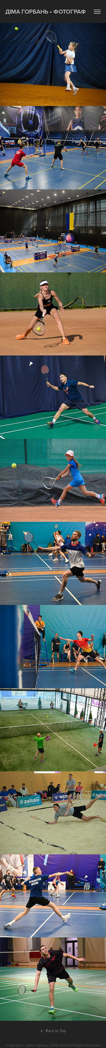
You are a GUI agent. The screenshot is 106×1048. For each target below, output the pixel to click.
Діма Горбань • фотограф (45, 11)
